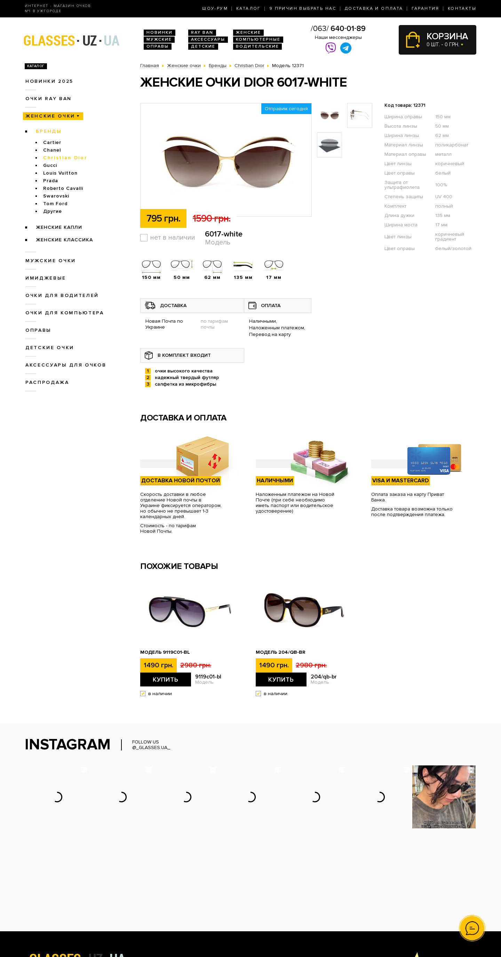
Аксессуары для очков (65, 365)
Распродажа (47, 382)
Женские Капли (59, 227)
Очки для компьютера (64, 313)
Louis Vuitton (60, 173)
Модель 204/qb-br (280, 652)
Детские (203, 46)
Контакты (462, 8)
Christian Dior (65, 158)
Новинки (159, 32)
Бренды (49, 131)
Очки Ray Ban (156, 896)
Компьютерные (258, 39)
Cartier (52, 142)
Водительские (257, 46)
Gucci (50, 165)
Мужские (159, 39)
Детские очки (49, 348)
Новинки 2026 (157, 888)
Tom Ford (55, 204)
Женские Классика (64, 240)
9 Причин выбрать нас (302, 8)
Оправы (157, 46)
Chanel (52, 150)
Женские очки (50, 116)
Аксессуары (208, 39)
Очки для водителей (62, 295)
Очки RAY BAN (48, 99)
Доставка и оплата (374, 8)
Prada (50, 181)
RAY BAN (202, 32)
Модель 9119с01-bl (165, 652)
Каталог (248, 8)
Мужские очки (50, 261)
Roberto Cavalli (63, 188)
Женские (248, 32)
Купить (165, 679)
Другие (52, 211)
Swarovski (56, 196)
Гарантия (425, 8)
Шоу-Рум (215, 8)
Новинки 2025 (49, 81)
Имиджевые (45, 278)
